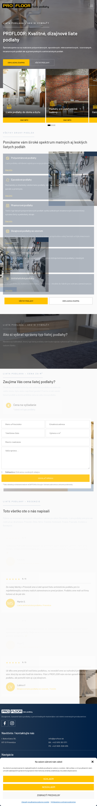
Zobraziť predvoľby (48, 795)
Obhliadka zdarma (70, 301)
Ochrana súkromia (50, 484)
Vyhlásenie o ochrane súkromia (63, 802)
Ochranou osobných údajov (28, 472)
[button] (92, 761)
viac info (24, 120)
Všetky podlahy (26, 301)
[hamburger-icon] (92, 5)
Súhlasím (48, 779)
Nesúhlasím (48, 787)
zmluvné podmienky (65, 484)
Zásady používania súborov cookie (35, 802)
